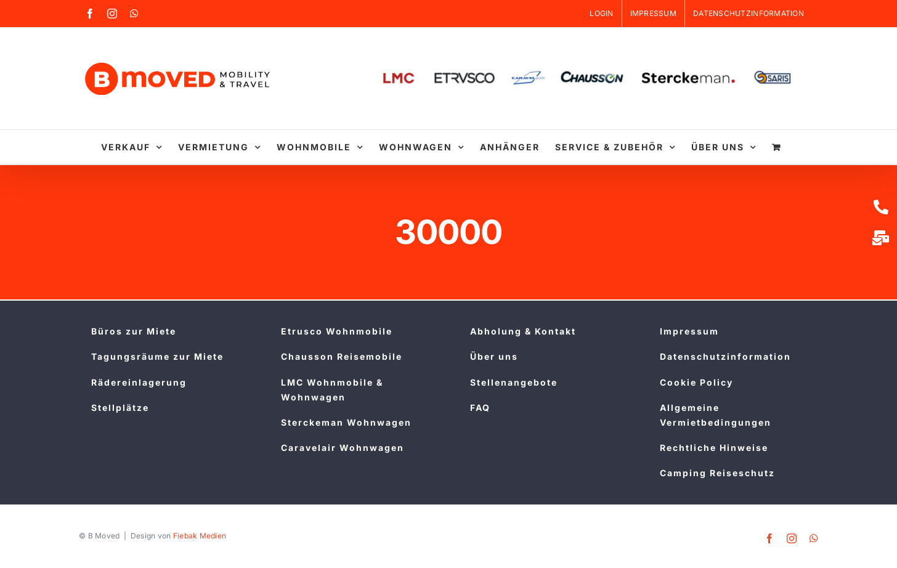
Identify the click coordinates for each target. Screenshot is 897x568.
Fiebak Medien (200, 535)
